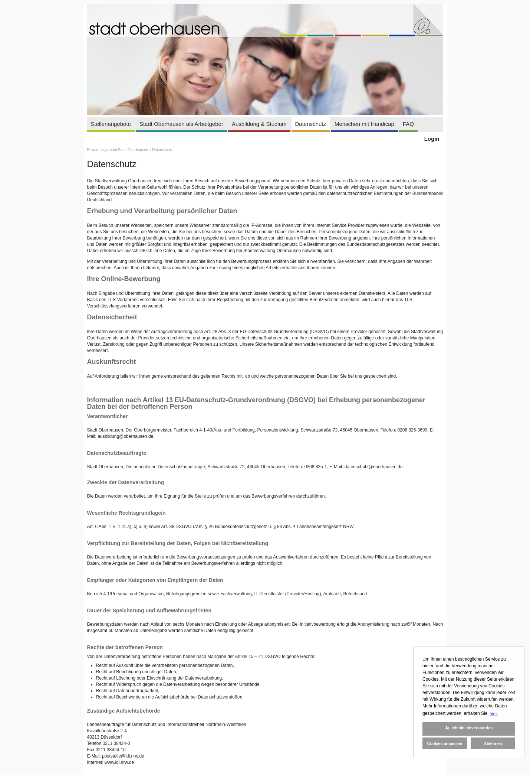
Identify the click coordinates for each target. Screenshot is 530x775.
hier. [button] (494, 713)
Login (432, 139)
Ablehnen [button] (493, 743)
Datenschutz (310, 124)
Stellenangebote (111, 124)
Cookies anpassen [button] (444, 743)
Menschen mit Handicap (364, 124)
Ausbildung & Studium (259, 124)
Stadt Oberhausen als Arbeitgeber (181, 124)
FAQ (408, 124)
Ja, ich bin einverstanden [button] (469, 728)
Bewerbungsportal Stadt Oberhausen (118, 150)
